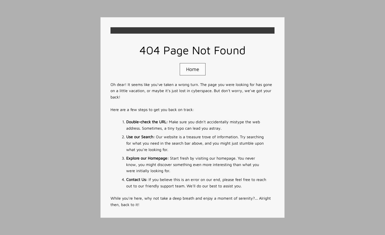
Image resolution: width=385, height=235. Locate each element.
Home (192, 69)
